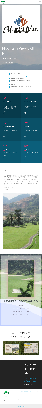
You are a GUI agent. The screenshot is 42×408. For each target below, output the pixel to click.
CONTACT (37, 391)
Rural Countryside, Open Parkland (25, 76)
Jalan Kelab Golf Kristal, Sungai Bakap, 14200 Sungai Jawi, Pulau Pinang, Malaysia (30, 380)
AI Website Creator (21, 406)
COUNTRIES (26, 391)
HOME (21, 391)
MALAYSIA (32, 391)
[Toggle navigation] (40, 1)
